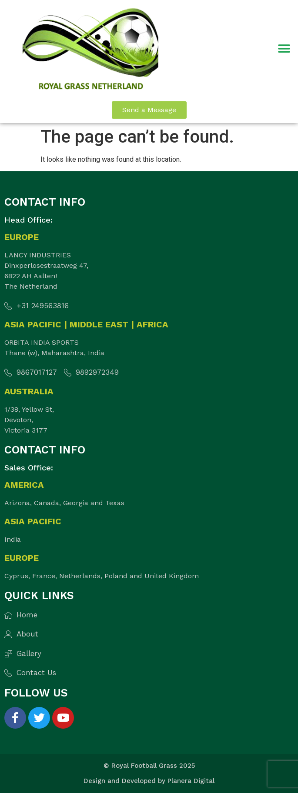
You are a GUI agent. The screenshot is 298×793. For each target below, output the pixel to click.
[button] (284, 48)
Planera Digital (190, 781)
